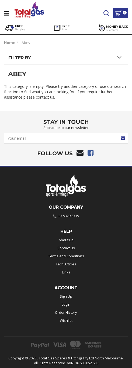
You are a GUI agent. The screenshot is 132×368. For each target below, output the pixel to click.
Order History (66, 312)
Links (66, 272)
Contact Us (66, 248)
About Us (66, 239)
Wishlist (66, 320)
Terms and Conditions (66, 256)
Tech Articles (66, 264)
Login (66, 304)
